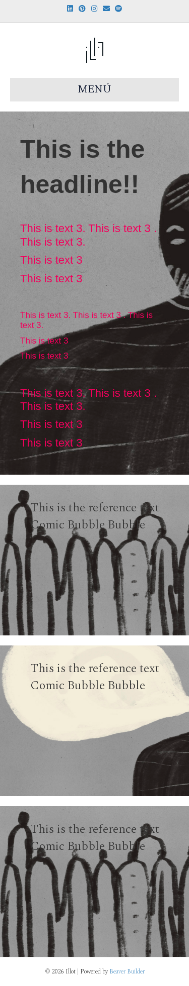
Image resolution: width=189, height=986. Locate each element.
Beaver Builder (127, 971)
